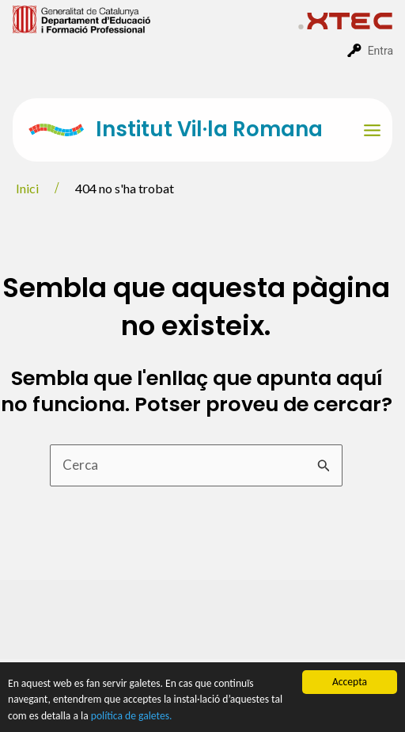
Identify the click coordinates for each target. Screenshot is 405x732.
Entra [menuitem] (380, 50)
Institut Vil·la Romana (209, 129)
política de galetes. (131, 716)
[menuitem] (155, 18)
